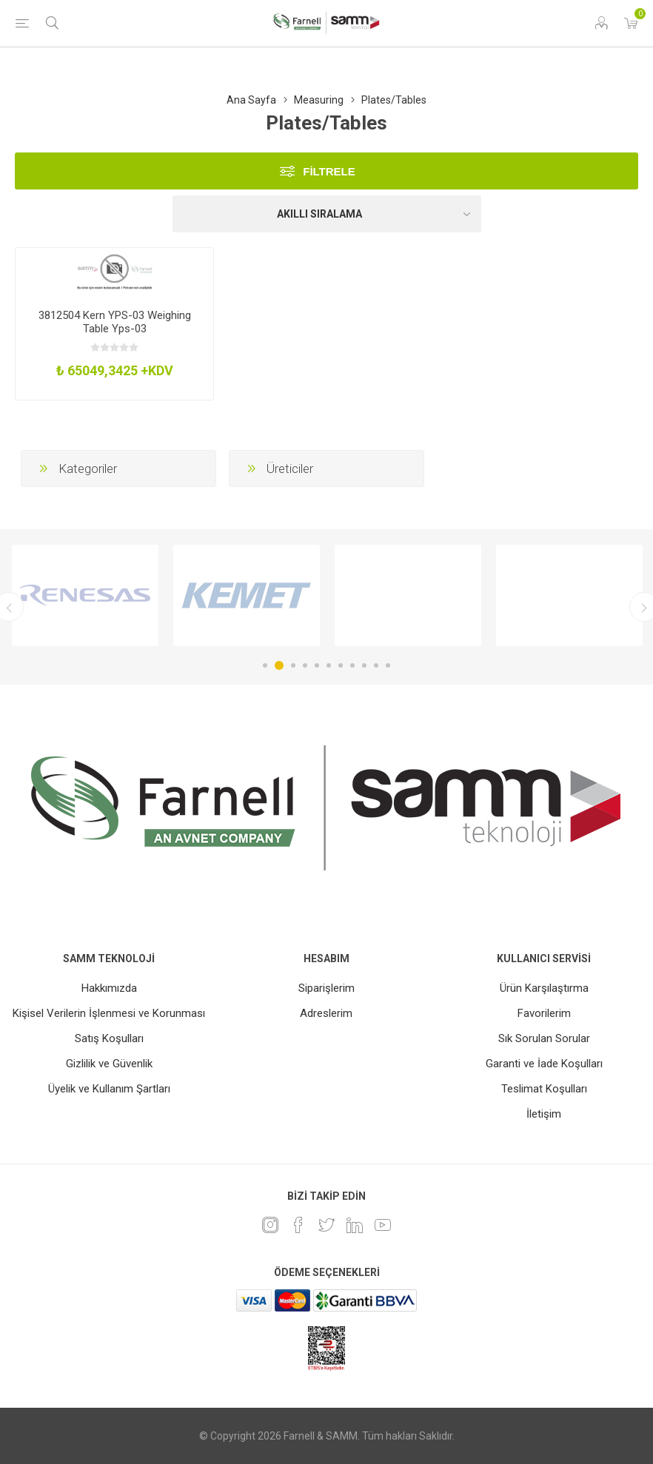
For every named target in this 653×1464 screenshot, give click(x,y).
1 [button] (265, 665)
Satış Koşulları (109, 1038)
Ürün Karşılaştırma (544, 988)
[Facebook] (298, 1225)
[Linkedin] (354, 1225)
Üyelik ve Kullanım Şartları (109, 1088)
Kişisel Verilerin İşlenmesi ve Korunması (109, 1013)
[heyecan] (326, 1225)
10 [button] (376, 665)
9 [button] (364, 665)
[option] (85, 595)
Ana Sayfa (251, 100)
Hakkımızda (109, 988)
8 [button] (352, 665)
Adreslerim (326, 1013)
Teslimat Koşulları (544, 1088)
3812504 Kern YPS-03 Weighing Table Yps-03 (114, 322)
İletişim (543, 1114)
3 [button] (293, 665)
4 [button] (305, 665)
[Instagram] (270, 1225)
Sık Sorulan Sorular (544, 1038)
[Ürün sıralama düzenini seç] (327, 213)
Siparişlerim (326, 988)
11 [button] (388, 665)
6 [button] (328, 665)
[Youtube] (383, 1225)
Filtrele (329, 171)
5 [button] (317, 665)
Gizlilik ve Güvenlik (109, 1063)
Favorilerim (544, 1013)
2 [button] (279, 665)
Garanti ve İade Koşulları (544, 1063)
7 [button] (340, 665)
